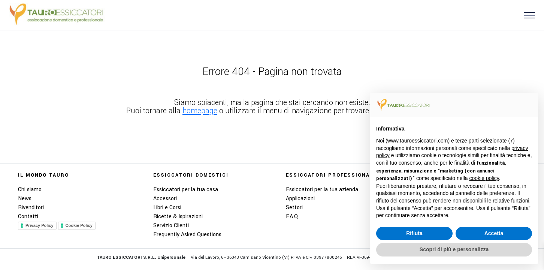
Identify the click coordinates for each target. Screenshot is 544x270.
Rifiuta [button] (414, 233)
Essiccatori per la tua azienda (322, 190)
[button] (526, 15)
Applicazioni (300, 198)
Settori (294, 208)
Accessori (165, 198)
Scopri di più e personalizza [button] (454, 249)
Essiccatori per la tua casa (185, 190)
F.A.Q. (292, 216)
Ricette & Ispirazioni (178, 216)
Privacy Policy (39, 225)
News (24, 198)
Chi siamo (30, 190)
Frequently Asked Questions (187, 234)
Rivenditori (31, 208)
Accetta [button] (494, 233)
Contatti (28, 216)
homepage (199, 110)
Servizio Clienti (171, 226)
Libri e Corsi (167, 208)
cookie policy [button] (484, 178)
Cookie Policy (79, 225)
